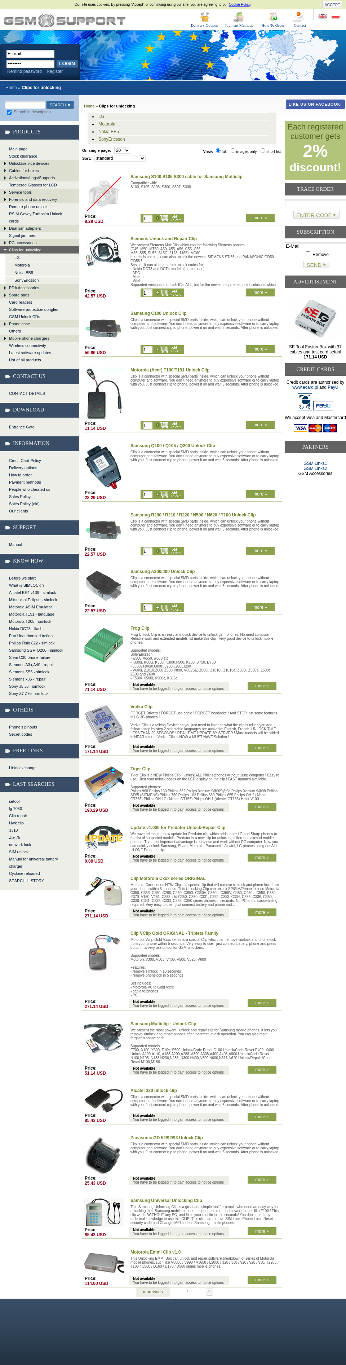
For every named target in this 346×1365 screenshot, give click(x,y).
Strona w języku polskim (335, 16)
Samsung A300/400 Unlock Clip (162, 571)
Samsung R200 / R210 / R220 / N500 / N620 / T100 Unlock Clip (193, 515)
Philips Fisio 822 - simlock (32, 643)
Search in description (29, 112)
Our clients (18, 511)
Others (15, 331)
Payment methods (25, 482)
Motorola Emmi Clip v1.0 (155, 1252)
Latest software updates (30, 353)
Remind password (24, 71)
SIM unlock (18, 852)
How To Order (273, 25)
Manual (15, 544)
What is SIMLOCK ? (26, 585)
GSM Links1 (315, 463)
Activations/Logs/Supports (32, 178)
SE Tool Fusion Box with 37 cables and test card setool (315, 352)
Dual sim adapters (25, 228)
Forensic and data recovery (33, 199)
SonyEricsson (26, 280)
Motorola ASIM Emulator (30, 607)
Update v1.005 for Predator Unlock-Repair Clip (177, 827)
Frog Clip (140, 628)
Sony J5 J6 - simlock (27, 686)
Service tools (20, 192)
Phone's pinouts (23, 727)
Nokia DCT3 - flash (26, 628)
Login (67, 63)
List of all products (25, 360)
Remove (317, 254)
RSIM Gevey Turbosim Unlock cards (35, 217)
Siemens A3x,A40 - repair (31, 664)
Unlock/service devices (29, 163)
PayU (333, 387)
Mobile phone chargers (29, 338)
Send (313, 265)
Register (54, 71)
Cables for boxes (24, 170)
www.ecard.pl (305, 387)
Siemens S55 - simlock (29, 672)
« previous (153, 1291)
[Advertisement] (315, 503)
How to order (20, 475)
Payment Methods (239, 25)
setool (14, 801)
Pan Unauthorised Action (31, 636)
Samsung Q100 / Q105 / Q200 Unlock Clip (172, 445)
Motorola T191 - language (31, 614)
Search (58, 105)
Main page (18, 149)
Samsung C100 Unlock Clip (158, 313)
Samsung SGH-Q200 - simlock (36, 650)
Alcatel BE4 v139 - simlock (32, 592)
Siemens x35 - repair (27, 679)
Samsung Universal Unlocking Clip (166, 1200)
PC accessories (22, 243)
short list (271, 151)
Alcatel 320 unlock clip (153, 1090)
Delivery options (23, 468)
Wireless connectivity (27, 345)
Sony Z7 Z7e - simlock (28, 693)
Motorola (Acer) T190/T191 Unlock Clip (169, 370)
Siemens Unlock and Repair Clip (163, 238)
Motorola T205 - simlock (30, 621)
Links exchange (22, 768)
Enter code (314, 215)
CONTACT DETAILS (27, 393)
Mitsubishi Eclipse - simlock (33, 600)
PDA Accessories (24, 288)
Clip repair (18, 816)
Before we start (22, 578)
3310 (13, 830)
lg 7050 (15, 808)
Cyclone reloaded (24, 873)
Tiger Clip (140, 768)
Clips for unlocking (64, 20)
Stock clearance (23, 156)
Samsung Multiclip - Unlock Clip (163, 1023)
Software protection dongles (33, 309)
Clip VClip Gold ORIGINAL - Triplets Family (174, 933)
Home (11, 87)
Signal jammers (22, 235)
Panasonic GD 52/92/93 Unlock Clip (166, 1137)
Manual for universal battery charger (33, 862)
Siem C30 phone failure (29, 657)
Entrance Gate (22, 427)
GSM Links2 (315, 468)
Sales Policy (20, 496)
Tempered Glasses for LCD (33, 185)
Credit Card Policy (25, 460)
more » (260, 217)
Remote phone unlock (28, 206)
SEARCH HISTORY (26, 881)
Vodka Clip (141, 706)
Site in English (323, 16)
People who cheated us (29, 489)
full (221, 151)
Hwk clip (16, 823)
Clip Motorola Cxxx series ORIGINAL (168, 878)
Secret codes (20, 734)
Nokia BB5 (23, 272)
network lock (20, 844)
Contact (300, 25)
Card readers (20, 302)
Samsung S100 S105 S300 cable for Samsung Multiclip (186, 176)
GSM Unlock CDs (24, 316)
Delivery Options (204, 25)
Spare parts (19, 295)
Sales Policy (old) (24, 504)
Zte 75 (14, 837)
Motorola (22, 265)
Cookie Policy (239, 4)
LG (17, 257)
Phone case (19, 324)
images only (244, 151)
